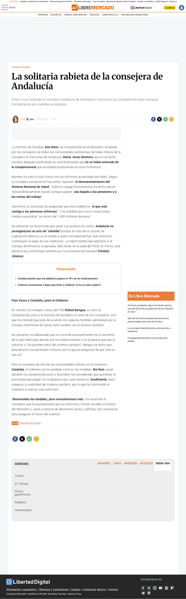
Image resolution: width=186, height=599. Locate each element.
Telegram (143, 593)
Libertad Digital (73, 582)
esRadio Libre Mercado (75, 14)
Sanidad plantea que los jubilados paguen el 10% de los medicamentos (58, 278)
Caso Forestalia (99, 1)
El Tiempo (22, 483)
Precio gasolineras (23, 492)
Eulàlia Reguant (161, 1)
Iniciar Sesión (181, 7)
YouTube (161, 588)
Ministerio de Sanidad (30, 423)
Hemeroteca (23, 510)
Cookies (76, 589)
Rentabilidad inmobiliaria (134, 14)
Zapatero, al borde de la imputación (34, 1)
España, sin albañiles (145, 1)
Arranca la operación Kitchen (61, 1)
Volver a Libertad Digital (141, 7)
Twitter (149, 588)
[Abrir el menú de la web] (36, 7)
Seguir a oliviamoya (27, 119)
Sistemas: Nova (74, 594)
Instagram (155, 588)
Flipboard (172, 588)
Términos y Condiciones (53, 589)
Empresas (43, 14)
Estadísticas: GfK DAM (36, 594)
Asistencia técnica (94, 589)
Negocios (94, 14)
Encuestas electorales (82, 1)
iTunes (149, 593)
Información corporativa (21, 589)
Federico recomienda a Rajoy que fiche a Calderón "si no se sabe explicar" (59, 284)
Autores (113, 589)
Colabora (169, 7)
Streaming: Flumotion (57, 594)
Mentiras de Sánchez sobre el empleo (121, 1)
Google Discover (167, 588)
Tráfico (19, 476)
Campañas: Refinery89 (16, 594)
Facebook (143, 588)
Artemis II (173, 1)
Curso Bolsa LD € (110, 14)
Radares (20, 502)
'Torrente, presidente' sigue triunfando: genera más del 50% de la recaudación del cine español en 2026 (150, 308)
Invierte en (56, 14)
